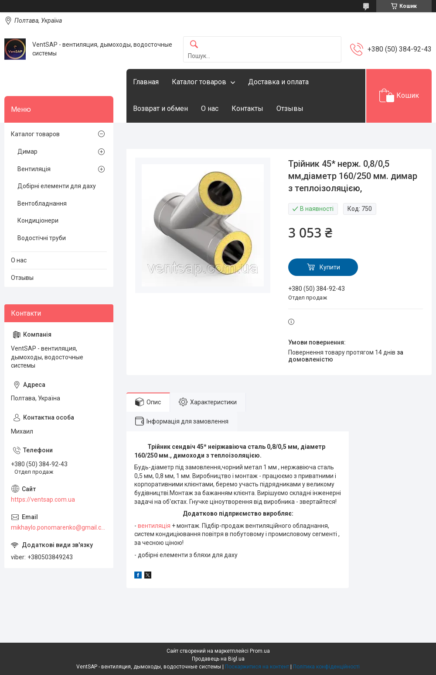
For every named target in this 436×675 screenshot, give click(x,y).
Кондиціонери (37, 220)
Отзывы (289, 108)
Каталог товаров (199, 82)
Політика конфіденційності (326, 667)
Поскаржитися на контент (257, 667)
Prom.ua (260, 651)
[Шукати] (194, 45)
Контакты (247, 108)
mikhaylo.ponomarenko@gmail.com (59, 527)
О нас (209, 108)
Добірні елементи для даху (56, 186)
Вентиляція (34, 168)
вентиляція (154, 525)
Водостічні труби (41, 237)
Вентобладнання (42, 203)
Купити (330, 267)
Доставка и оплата (278, 82)
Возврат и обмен (160, 108)
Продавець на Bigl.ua (218, 659)
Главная (146, 82)
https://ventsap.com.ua (43, 499)
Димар (27, 151)
